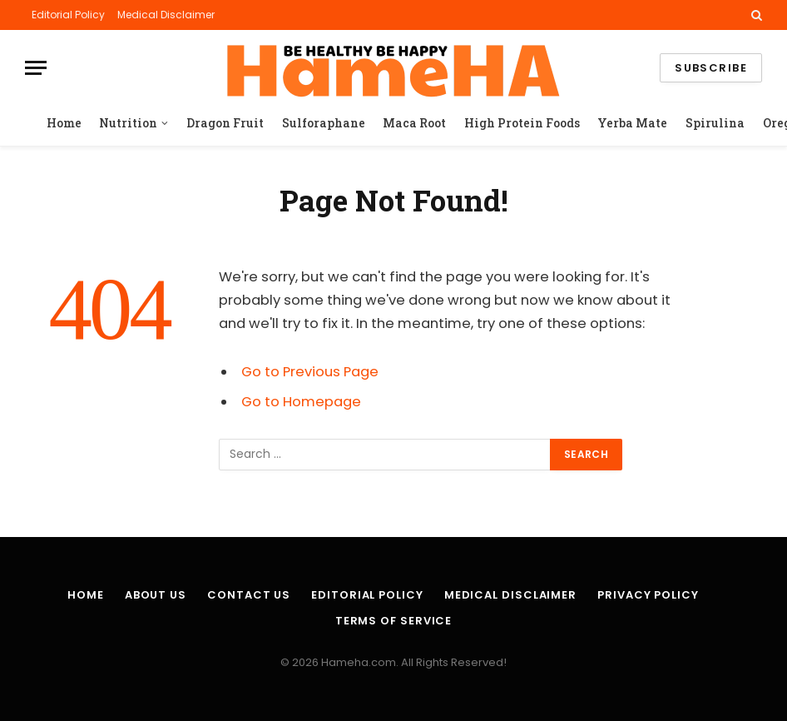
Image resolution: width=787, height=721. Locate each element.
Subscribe (711, 68)
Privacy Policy (648, 595)
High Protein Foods (522, 123)
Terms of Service (394, 621)
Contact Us (248, 595)
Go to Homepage (301, 401)
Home (64, 123)
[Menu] (36, 68)
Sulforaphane (323, 123)
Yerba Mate (632, 123)
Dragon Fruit (225, 123)
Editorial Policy (68, 14)
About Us (155, 595)
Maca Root (414, 123)
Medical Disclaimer (166, 14)
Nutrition (128, 123)
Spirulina (715, 123)
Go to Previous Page (310, 371)
